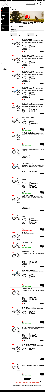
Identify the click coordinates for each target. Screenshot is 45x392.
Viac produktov (27, 378)
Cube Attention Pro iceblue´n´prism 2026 (28, 288)
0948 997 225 (11, 0)
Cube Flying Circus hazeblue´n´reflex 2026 (28, 363)
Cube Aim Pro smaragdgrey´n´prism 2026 (28, 132)
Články (38, 0)
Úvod (1, 0)
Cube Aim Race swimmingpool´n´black (27, 163)
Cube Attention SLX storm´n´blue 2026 (28, 325)
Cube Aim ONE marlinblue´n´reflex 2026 (28, 87)
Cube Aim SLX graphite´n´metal (27, 232)
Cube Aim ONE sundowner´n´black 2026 (28, 55)
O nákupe (30, 0)
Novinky (2, 9)
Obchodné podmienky (42, 0)
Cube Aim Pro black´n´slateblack (27, 103)
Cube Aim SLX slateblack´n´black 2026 (28, 177)
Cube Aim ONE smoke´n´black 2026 (27, 39)
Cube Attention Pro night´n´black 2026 (28, 251)
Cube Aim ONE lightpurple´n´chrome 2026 (28, 71)
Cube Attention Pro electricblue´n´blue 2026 (29, 270)
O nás (32, 0)
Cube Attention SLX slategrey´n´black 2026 (28, 307)
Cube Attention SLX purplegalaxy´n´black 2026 (29, 344)
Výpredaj (2, 10)
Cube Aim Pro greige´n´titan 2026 (27, 147)
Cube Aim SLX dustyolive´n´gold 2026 (27, 195)
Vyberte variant (42, 51)
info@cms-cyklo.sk (6, 0)
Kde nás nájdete (35, 0)
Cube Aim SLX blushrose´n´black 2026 (27, 214)
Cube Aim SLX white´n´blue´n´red (27, 242)
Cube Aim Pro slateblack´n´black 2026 (28, 117)
